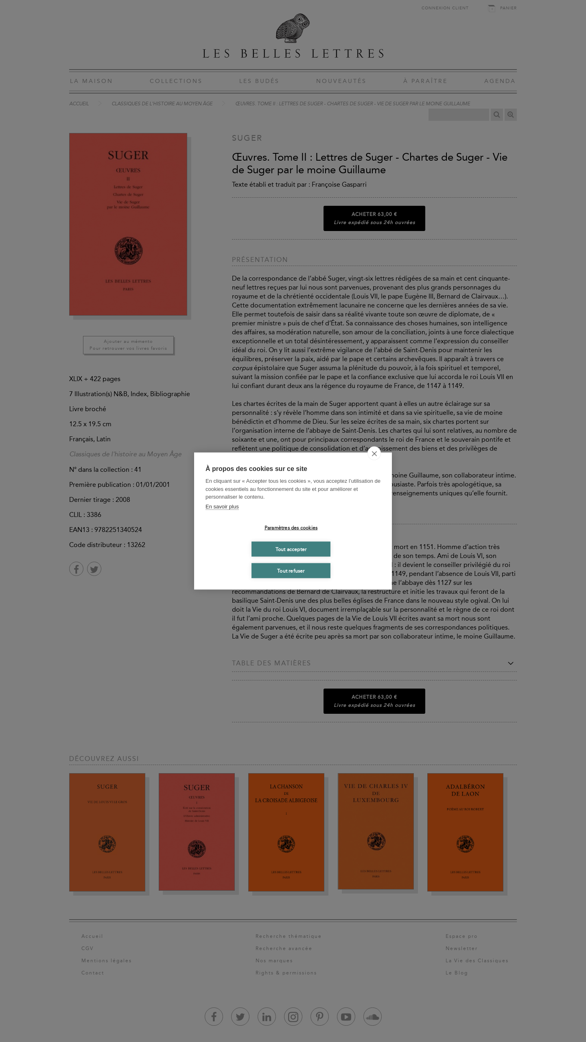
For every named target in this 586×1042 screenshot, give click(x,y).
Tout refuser (290, 570)
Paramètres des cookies (291, 527)
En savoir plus (222, 506)
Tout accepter (291, 549)
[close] (374, 453)
